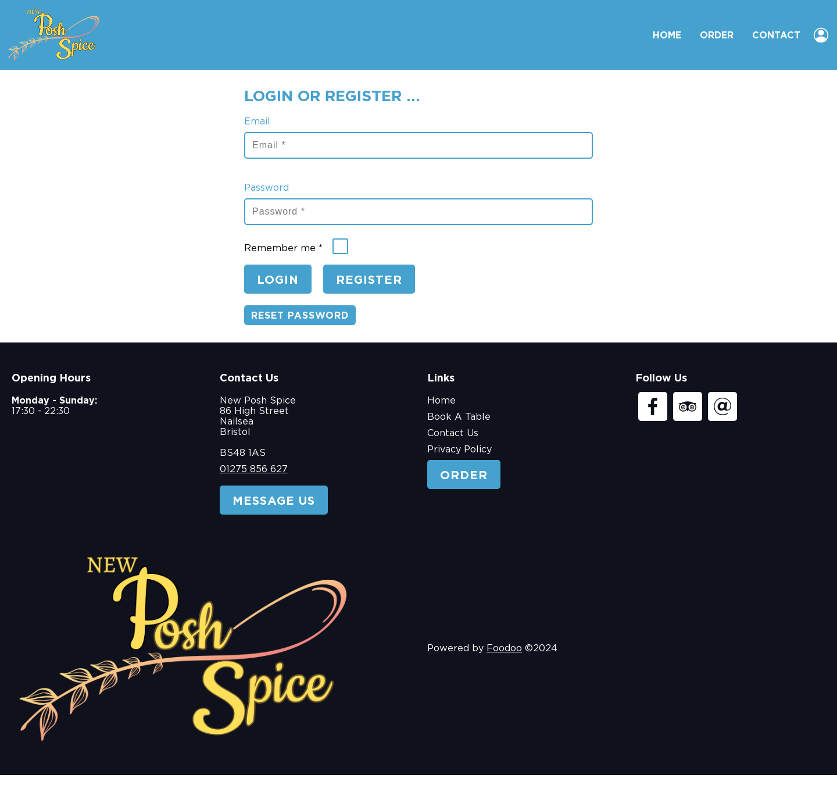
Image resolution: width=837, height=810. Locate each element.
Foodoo (504, 648)
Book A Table (459, 416)
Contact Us (452, 432)
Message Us (274, 500)
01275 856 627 (254, 468)
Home (667, 35)
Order (717, 35)
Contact (776, 35)
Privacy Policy (459, 449)
